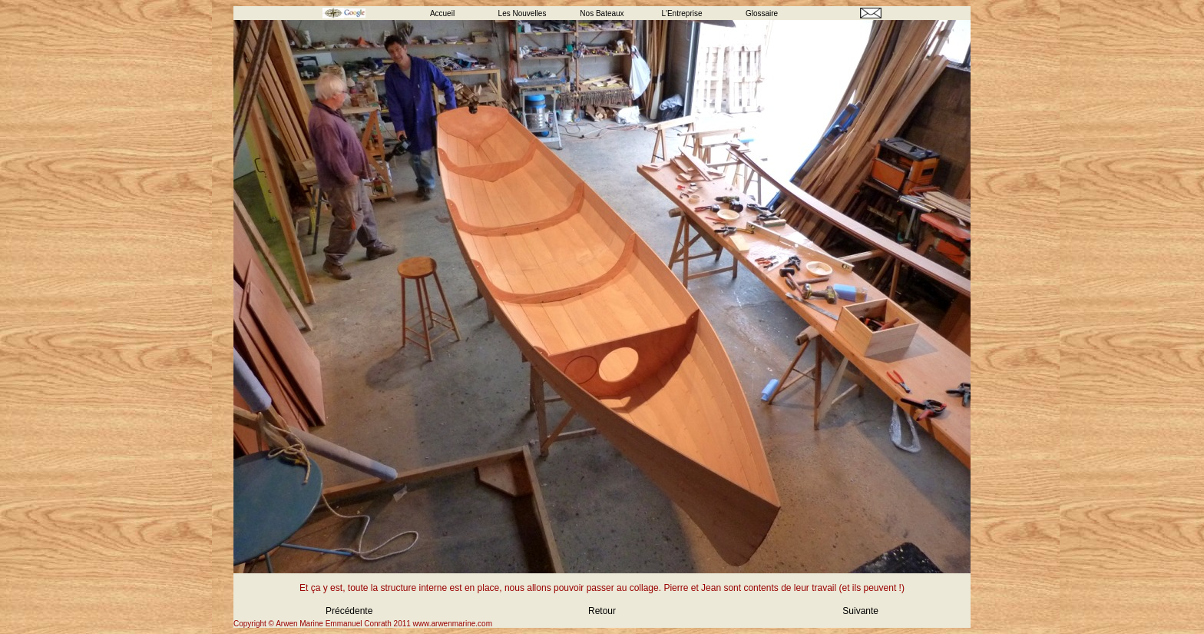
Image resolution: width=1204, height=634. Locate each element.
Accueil (442, 13)
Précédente (349, 611)
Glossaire (762, 13)
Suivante (860, 611)
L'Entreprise (681, 13)
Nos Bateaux (602, 13)
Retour (602, 611)
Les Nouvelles (522, 13)
